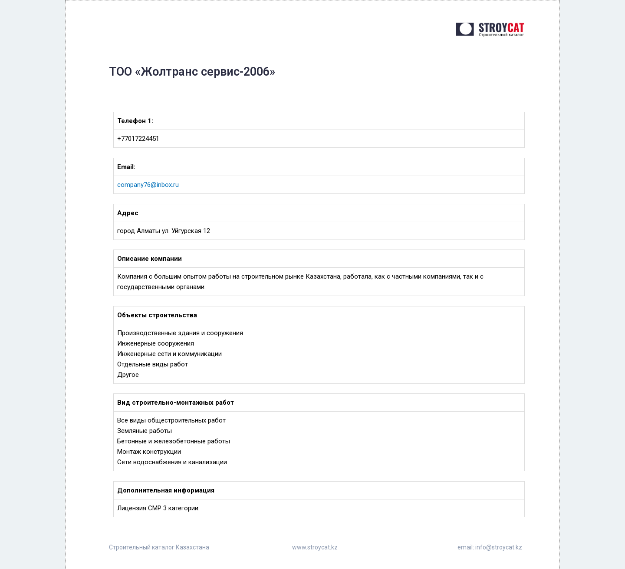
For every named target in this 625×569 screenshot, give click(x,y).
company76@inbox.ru (148, 185)
